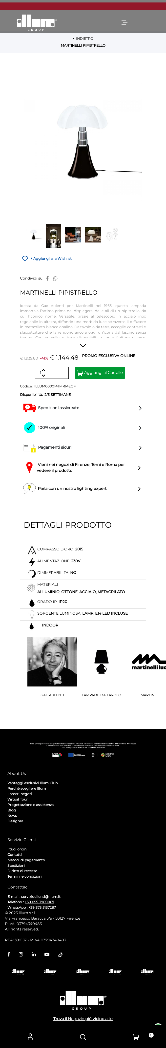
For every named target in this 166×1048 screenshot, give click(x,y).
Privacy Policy (20, 834)
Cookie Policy (46, 834)
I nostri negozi (19, 794)
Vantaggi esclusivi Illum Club (32, 783)
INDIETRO (83, 38)
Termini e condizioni (24, 876)
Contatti (14, 854)
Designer (15, 821)
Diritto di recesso (22, 871)
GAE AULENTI (52, 695)
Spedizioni (16, 865)
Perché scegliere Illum (26, 788)
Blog (11, 810)
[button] (83, 142)
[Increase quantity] (43, 370)
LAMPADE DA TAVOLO (101, 695)
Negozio (76, 1018)
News (12, 815)
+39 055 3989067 (39, 902)
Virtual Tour (17, 799)
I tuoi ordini (17, 849)
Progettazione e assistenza (30, 805)
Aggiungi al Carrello (100, 373)
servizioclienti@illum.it (41, 896)
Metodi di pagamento (26, 860)
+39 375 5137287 (42, 907)
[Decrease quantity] (43, 375)
